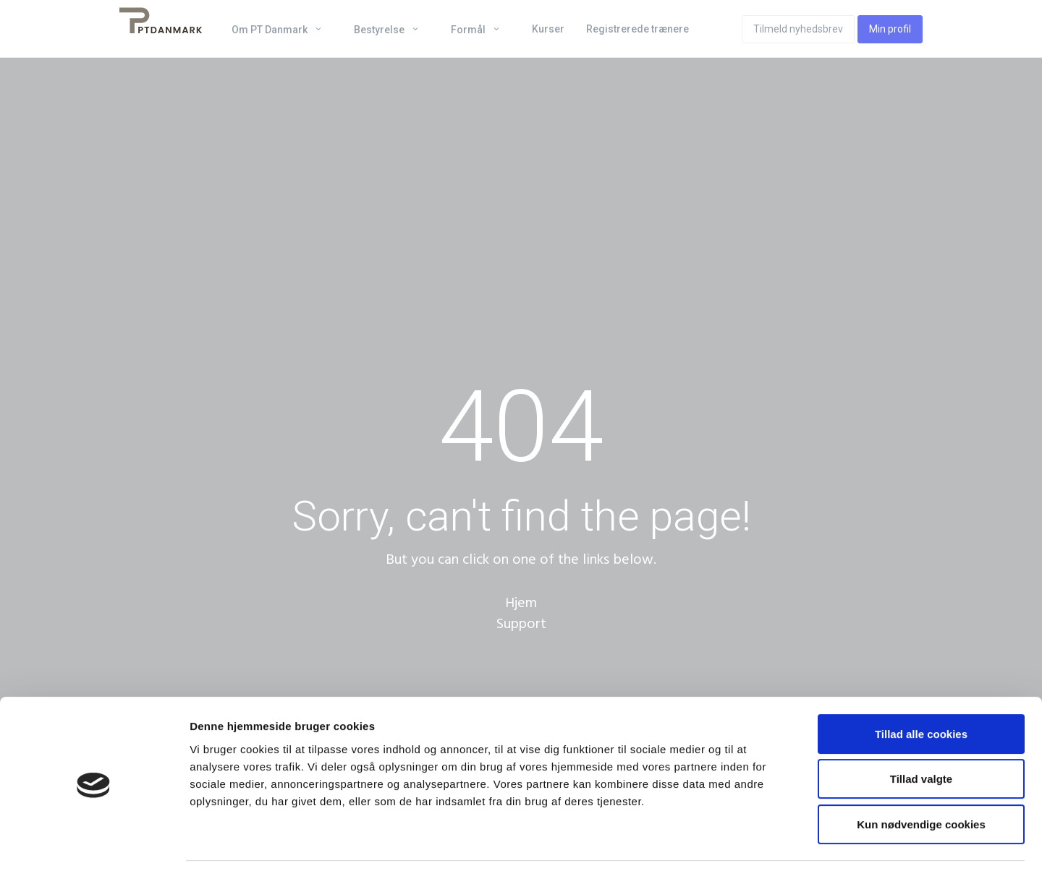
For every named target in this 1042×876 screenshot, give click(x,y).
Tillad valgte (921, 737)
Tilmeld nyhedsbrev (798, 29)
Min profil (890, 29)
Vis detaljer (752, 847)
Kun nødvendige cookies (921, 782)
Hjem (521, 603)
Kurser (548, 29)
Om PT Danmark (271, 29)
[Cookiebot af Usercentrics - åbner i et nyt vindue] (93, 848)
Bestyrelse (380, 29)
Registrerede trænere (637, 29)
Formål (469, 29)
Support (521, 624)
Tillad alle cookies (921, 692)
